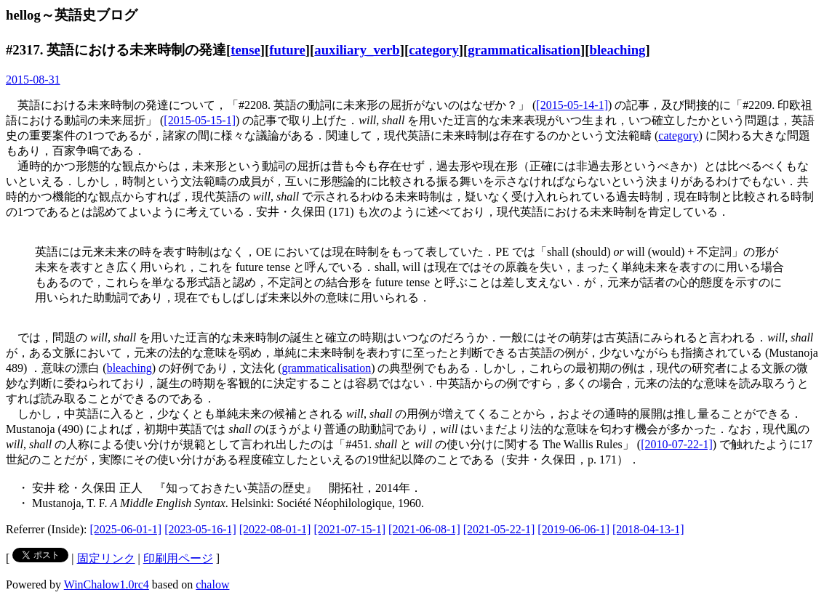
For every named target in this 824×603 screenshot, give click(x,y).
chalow (212, 584)
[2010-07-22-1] (677, 444)
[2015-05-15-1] (200, 120)
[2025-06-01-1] (126, 529)
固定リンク (106, 558)
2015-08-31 (33, 79)
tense (245, 49)
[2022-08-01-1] (275, 529)
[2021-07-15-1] (349, 529)
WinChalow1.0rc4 (106, 584)
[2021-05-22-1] (499, 529)
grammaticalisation (524, 49)
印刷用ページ (178, 558)
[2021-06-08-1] (424, 529)
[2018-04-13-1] (648, 529)
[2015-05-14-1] (572, 105)
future (287, 49)
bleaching (617, 49)
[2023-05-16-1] (200, 529)
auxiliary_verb (356, 49)
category (434, 49)
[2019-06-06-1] (573, 529)
